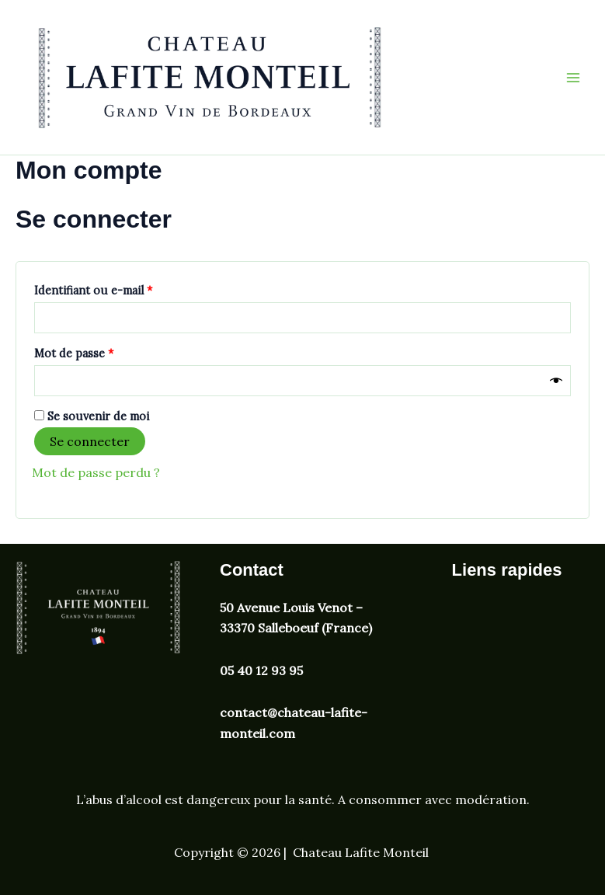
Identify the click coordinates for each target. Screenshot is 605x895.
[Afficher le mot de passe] (556, 380)
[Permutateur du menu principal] (573, 77)
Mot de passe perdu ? (96, 472)
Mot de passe (103, 351)
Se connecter (90, 441)
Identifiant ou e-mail (123, 289)
